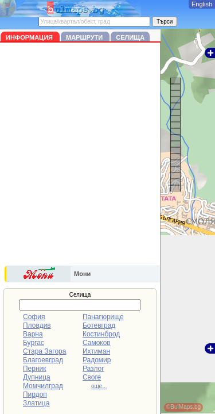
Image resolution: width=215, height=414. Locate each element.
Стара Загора (44, 351)
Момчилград (43, 386)
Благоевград (43, 360)
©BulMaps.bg (183, 407)
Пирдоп (35, 394)
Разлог (93, 369)
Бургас (33, 343)
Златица (36, 403)
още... (99, 386)
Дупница (36, 377)
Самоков (97, 343)
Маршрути (85, 37)
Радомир (97, 360)
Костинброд (101, 334)
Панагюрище (103, 317)
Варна (33, 334)
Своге (92, 377)
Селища (130, 37)
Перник (34, 369)
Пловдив (37, 325)
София (34, 317)
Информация (30, 37)
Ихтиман (96, 351)
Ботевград (99, 325)
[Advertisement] (107, 156)
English (201, 4)
